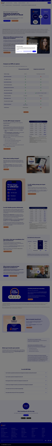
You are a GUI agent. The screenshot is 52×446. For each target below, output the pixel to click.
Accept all (34, 51)
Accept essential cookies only (27, 51)
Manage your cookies (19, 51)
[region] (26, 49)
